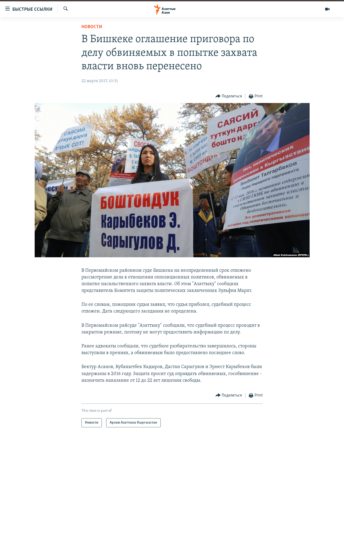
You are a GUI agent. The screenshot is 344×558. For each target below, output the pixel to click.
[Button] (229, 96)
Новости (91, 27)
